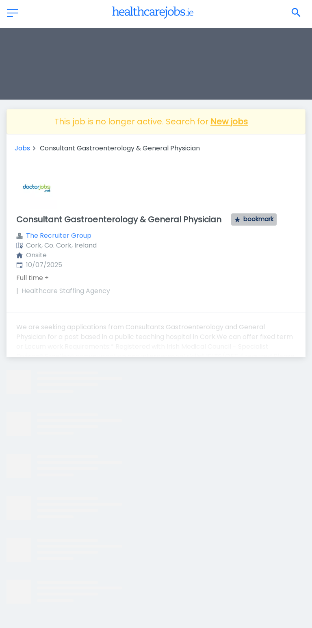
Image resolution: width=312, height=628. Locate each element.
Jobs (22, 148)
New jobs (229, 121)
